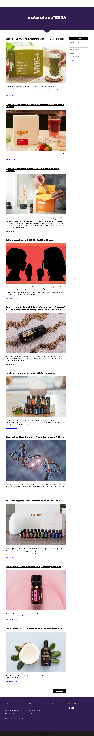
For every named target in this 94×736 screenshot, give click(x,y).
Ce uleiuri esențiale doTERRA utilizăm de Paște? (30, 373)
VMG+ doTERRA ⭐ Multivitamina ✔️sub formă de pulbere (35, 38)
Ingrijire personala (75, 49)
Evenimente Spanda (75, 63)
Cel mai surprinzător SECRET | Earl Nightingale (29, 240)
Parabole (72, 60)
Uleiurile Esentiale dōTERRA (12, 707)
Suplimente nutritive (75, 56)
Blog (6, 721)
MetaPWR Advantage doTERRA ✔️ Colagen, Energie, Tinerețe (32, 169)
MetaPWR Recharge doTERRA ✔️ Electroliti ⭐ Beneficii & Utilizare (35, 105)
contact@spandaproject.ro (33, 710)
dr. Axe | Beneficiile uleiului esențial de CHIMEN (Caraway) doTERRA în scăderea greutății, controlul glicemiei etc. (35, 308)
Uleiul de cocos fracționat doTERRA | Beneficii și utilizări (34, 628)
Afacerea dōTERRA (10, 713)
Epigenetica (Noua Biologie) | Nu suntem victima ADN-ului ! (36, 436)
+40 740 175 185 (30, 713)
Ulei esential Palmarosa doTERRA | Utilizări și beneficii (33, 566)
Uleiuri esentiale (74, 41)
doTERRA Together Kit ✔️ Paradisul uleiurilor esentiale (34, 500)
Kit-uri (72, 52)
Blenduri (72, 45)
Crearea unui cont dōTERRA (13, 710)
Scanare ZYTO (9, 715)
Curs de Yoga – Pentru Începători (14, 718)
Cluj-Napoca (29, 707)
